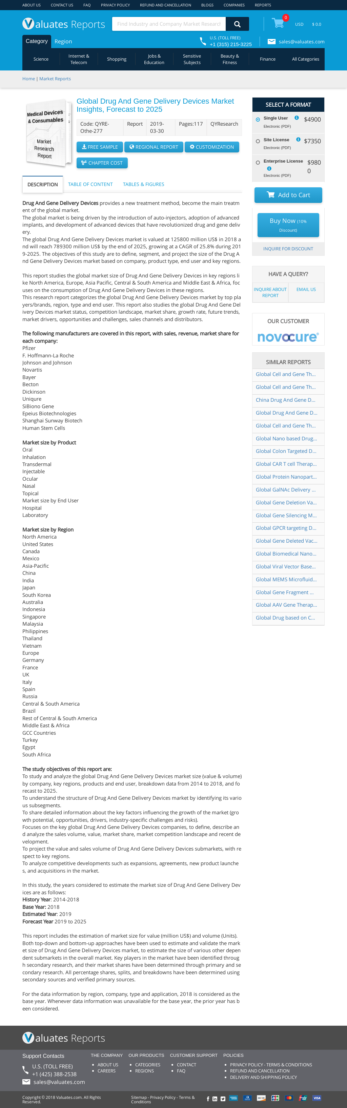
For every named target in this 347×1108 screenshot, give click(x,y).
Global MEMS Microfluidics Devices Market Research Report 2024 (287, 579)
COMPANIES (234, 4)
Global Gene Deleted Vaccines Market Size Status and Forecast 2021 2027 (287, 540)
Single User (276, 118)
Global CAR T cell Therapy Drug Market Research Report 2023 (287, 463)
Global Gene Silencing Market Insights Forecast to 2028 (287, 515)
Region (63, 41)
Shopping (116, 59)
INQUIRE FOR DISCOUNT (288, 249)
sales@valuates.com (302, 41)
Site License (276, 139)
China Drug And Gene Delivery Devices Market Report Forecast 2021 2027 (287, 399)
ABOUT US (31, 4)
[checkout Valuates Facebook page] (209, 1099)
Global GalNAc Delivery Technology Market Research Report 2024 (287, 489)
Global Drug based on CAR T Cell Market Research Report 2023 (287, 617)
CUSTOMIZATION (212, 147)
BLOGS (207, 4)
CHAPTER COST (102, 163)
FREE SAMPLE (100, 147)
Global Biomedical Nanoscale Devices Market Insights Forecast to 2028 (287, 553)
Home (28, 79)
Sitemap (139, 1097)
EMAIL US (306, 289)
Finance (267, 59)
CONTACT (186, 1065)
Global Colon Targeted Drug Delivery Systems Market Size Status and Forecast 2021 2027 (287, 450)
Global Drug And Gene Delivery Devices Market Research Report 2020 (287, 412)
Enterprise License (283, 161)
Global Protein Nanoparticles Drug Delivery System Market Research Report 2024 (287, 476)
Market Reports (55, 79)
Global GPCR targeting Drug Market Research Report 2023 (287, 527)
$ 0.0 (316, 24)
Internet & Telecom (78, 59)
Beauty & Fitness (230, 59)
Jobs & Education (154, 59)
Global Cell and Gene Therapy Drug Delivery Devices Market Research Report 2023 (287, 386)
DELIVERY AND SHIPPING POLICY (263, 1077)
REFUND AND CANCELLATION (165, 4)
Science (41, 59)
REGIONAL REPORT (153, 147)
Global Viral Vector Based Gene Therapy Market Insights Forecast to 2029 (287, 566)
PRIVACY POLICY (115, 4)
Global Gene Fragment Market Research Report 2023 (287, 592)
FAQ (87, 4)
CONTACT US (62, 4)
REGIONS (144, 1071)
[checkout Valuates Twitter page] (224, 1099)
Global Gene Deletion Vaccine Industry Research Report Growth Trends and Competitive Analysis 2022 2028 (287, 502)
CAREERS (107, 1071)
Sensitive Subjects (192, 59)
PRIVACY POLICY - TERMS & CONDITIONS (271, 1065)
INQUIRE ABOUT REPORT (270, 292)
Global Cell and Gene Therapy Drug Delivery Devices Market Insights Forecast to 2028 (287, 374)
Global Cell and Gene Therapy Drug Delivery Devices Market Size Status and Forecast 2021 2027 (287, 425)
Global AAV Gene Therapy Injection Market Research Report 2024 (287, 604)
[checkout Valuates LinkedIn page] (216, 1099)
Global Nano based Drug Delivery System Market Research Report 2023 (287, 438)
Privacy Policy (163, 1097)
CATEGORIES (147, 1065)
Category (37, 41)
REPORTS (263, 4)
